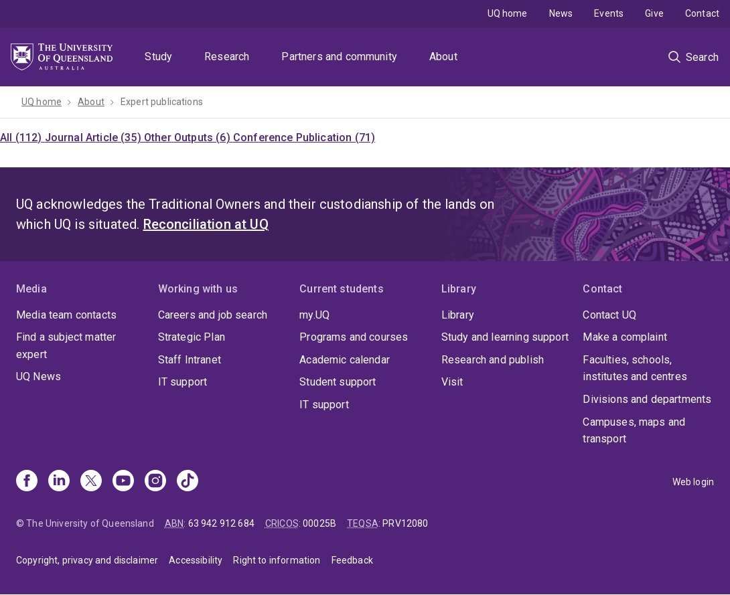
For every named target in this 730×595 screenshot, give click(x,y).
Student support (337, 381)
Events (609, 13)
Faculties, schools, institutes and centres (635, 368)
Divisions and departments (647, 399)
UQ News (38, 376)
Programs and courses (353, 337)
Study (158, 56)
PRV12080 (405, 523)
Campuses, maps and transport (634, 431)
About (443, 56)
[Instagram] (155, 482)
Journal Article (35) (94, 137)
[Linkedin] (59, 482)
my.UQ (314, 315)
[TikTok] (187, 482)
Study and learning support (505, 337)
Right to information (276, 560)
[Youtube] (123, 482)
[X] (91, 482)
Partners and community (339, 56)
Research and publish (492, 359)
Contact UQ (609, 315)
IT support (183, 381)
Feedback (352, 560)
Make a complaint (625, 337)
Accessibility (195, 560)
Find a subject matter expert (66, 346)
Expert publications (162, 101)
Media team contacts (66, 315)
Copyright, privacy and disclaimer (87, 560)
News (561, 13)
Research (226, 56)
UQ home (508, 13)
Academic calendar (344, 359)
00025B (319, 523)
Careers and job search (213, 315)
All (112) (22, 137)
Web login (693, 482)
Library (457, 315)
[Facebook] (27, 482)
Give (654, 13)
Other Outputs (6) (188, 137)
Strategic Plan (191, 337)
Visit (452, 381)
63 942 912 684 (221, 523)
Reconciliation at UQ (206, 224)
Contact (702, 13)
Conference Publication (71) (304, 137)
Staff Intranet (189, 359)
